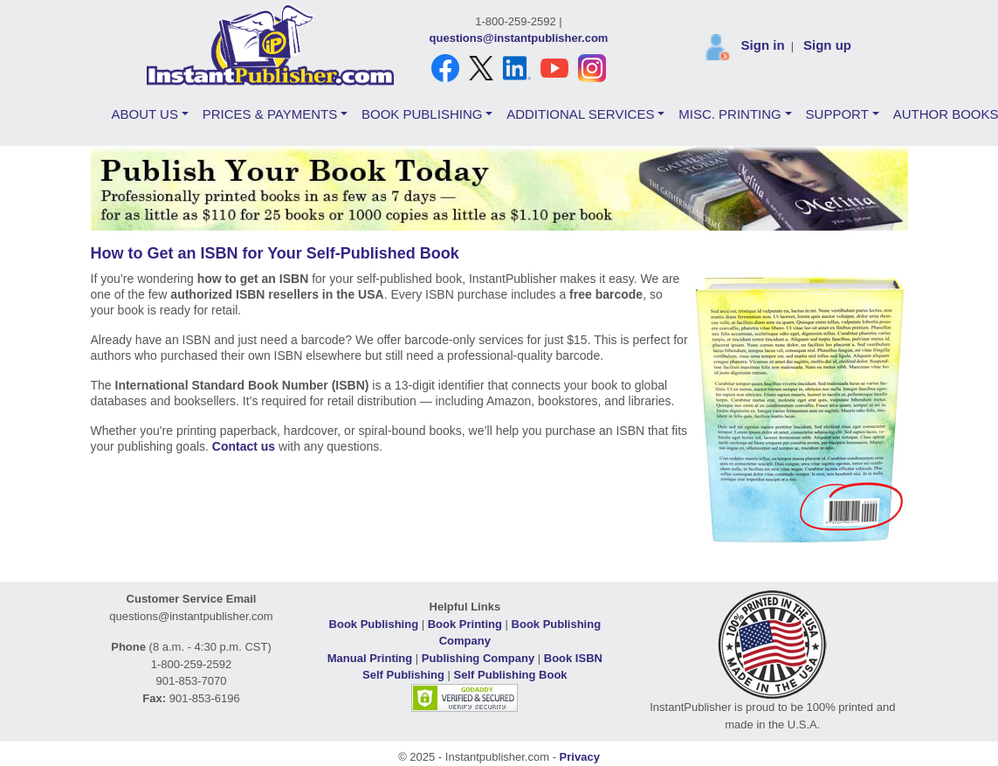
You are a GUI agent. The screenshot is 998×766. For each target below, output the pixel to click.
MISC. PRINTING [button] (729, 114)
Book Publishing (374, 624)
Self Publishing (403, 674)
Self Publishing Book (511, 674)
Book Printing (465, 624)
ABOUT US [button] (145, 114)
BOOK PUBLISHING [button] (421, 114)
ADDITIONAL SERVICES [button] (580, 114)
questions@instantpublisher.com (519, 38)
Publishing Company (478, 658)
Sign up (827, 45)
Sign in (763, 45)
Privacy (580, 756)
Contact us (243, 446)
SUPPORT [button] (837, 114)
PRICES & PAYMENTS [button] (270, 114)
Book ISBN (573, 658)
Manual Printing (370, 658)
